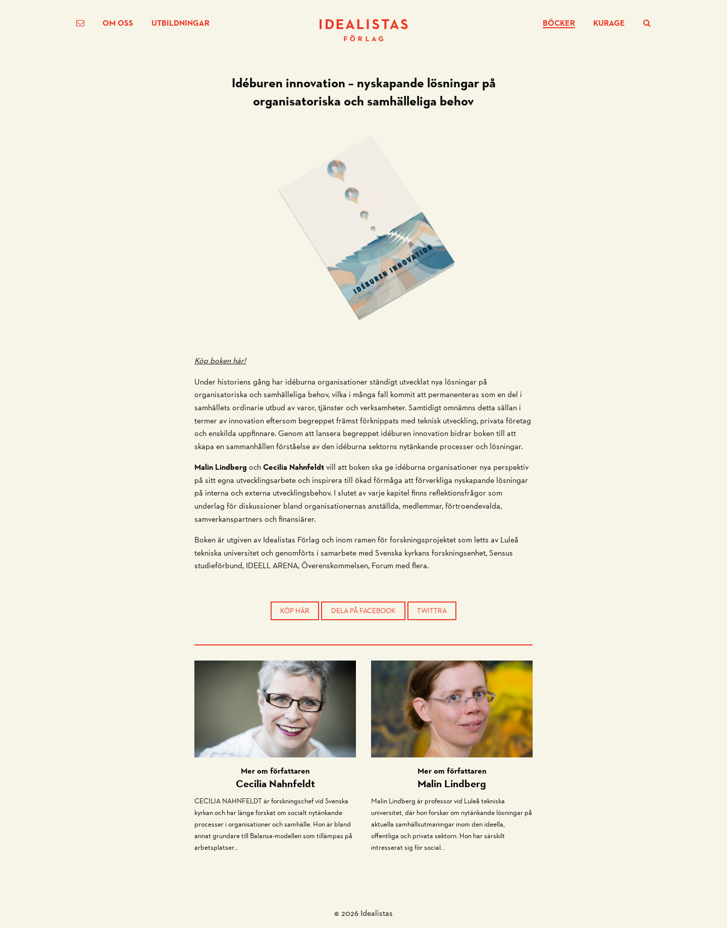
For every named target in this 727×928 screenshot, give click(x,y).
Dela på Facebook (363, 610)
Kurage (609, 23)
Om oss (117, 23)
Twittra (432, 610)
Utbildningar (180, 23)
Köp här (294, 610)
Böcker (559, 23)
